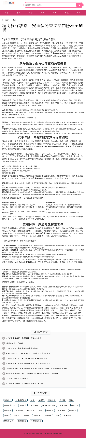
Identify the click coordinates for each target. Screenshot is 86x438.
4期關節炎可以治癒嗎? (13, 343)
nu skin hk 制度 (49, 405)
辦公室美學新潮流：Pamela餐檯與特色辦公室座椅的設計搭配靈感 (30, 373)
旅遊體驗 (30, 410)
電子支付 (61, 410)
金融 (67, 13)
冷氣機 (62, 400)
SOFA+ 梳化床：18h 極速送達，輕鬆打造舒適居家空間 (26, 353)
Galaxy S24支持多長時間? (15, 378)
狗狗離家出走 (9, 405)
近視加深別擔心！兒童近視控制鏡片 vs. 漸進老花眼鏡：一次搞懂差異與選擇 (34, 368)
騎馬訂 (41, 400)
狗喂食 (26, 416)
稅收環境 (67, 416)
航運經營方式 (21, 400)
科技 (43, 13)
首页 (7, 20)
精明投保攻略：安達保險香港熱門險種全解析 (42, 27)
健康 (7, 13)
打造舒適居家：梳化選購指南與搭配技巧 (20, 348)
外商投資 (50, 410)
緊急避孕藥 (8, 421)
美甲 (40, 410)
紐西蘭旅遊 (22, 421)
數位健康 (34, 405)
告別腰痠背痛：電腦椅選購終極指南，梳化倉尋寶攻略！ (26, 363)
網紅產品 (48, 416)
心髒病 (7, 416)
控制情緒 (75, 405)
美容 (55, 13)
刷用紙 (16, 416)
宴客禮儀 (51, 400)
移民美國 (19, 410)
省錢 (32, 400)
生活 (31, 13)
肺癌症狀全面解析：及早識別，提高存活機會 (21, 338)
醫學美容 (72, 410)
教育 (19, 13)
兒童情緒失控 (36, 421)
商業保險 (8, 410)
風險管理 (23, 405)
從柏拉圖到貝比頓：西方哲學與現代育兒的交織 (22, 384)
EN (78, 13)
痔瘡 (58, 416)
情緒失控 (8, 400)
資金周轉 (63, 405)
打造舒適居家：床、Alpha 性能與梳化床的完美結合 (24, 358)
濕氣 (71, 400)
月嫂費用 (36, 416)
